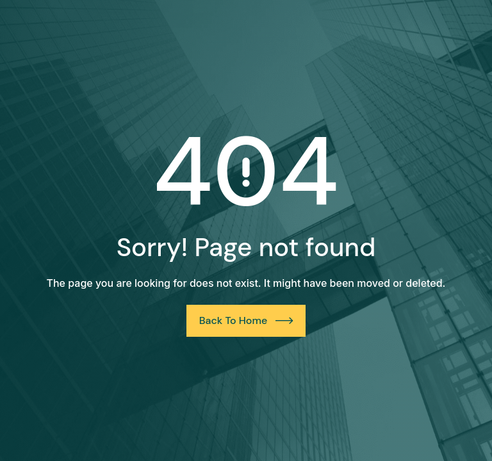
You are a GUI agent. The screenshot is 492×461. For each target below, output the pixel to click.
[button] (28, 433)
